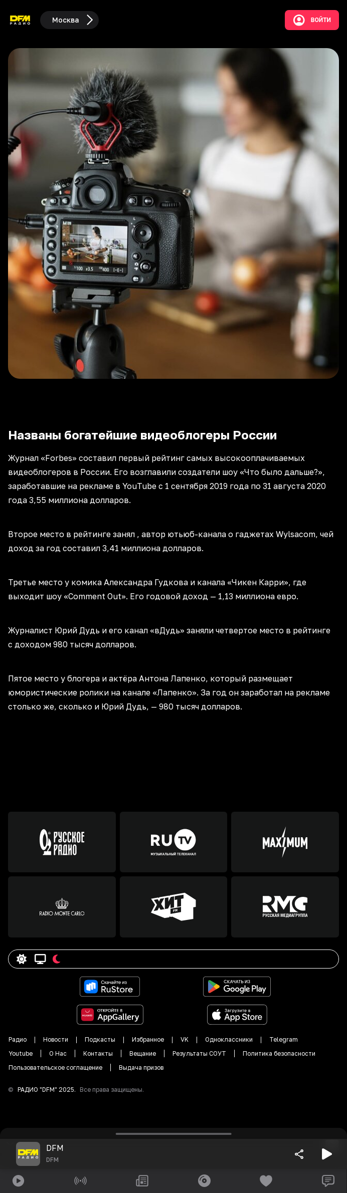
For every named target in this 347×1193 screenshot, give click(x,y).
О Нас (58, 1053)
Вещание (142, 1053)
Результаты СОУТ (199, 1053)
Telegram (283, 1039)
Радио (18, 1039)
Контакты (98, 1053)
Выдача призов (141, 1067)
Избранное (148, 1039)
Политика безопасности (279, 1053)
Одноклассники (229, 1039)
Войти (312, 20)
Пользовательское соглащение (55, 1067)
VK (185, 1039)
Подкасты (100, 1039)
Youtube (21, 1053)
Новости (55, 1039)
